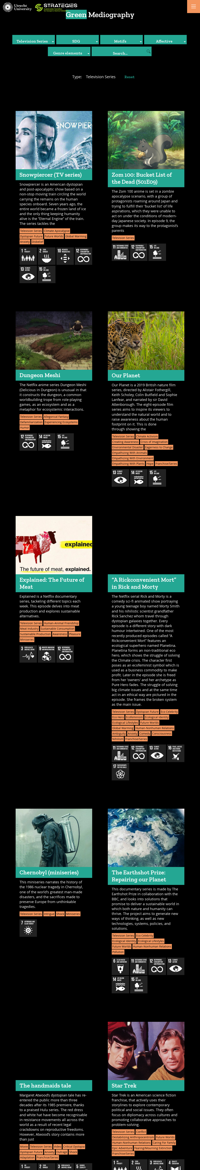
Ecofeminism (134, 717)
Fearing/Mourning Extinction (153, 1148)
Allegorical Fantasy (56, 416)
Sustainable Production (35, 634)
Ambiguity (119, 733)
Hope (149, 463)
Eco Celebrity (169, 712)
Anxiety (25, 242)
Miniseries (27, 639)
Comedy (144, 733)
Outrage (61, 1152)
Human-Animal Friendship (61, 623)
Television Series (31, 231)
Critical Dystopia (74, 1146)
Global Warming (76, 236)
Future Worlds (54, 236)
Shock (60, 914)
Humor (24, 427)
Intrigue (49, 914)
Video (57, 1146)
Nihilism (117, 739)
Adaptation (27, 1157)
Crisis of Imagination (154, 442)
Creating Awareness (125, 442)
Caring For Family (164, 1142)
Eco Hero (118, 717)
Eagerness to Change (159, 447)
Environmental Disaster (127, 447)
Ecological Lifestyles (125, 722)
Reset (129, 76)
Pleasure (74, 634)
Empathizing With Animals (129, 453)
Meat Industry (29, 628)
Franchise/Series (166, 463)
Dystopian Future (31, 236)
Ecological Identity (157, 717)
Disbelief (37, 242)
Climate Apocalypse (57, 231)
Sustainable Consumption (57, 628)
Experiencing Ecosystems (61, 422)
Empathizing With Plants (128, 463)
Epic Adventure (122, 1148)
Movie (24, 1146)
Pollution (118, 952)
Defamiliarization (31, 422)
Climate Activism (147, 436)
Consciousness (161, 733)
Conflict (141, 1132)
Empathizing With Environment (132, 458)
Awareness (60, 634)
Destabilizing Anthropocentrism (133, 1137)
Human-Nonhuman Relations (155, 728)
